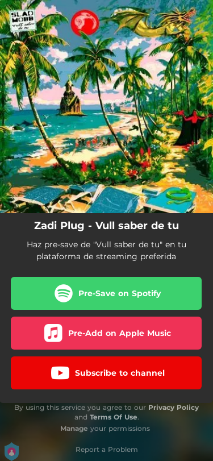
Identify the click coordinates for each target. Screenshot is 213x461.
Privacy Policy (173, 407)
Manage (74, 428)
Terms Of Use (113, 417)
